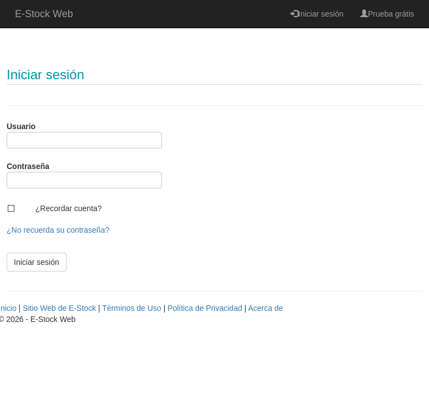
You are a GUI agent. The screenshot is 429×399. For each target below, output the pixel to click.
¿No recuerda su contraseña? (58, 230)
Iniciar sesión (317, 13)
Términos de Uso (131, 308)
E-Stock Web (44, 13)
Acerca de (265, 308)
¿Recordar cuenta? (68, 208)
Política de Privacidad (204, 308)
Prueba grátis (387, 13)
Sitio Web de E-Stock (59, 308)
